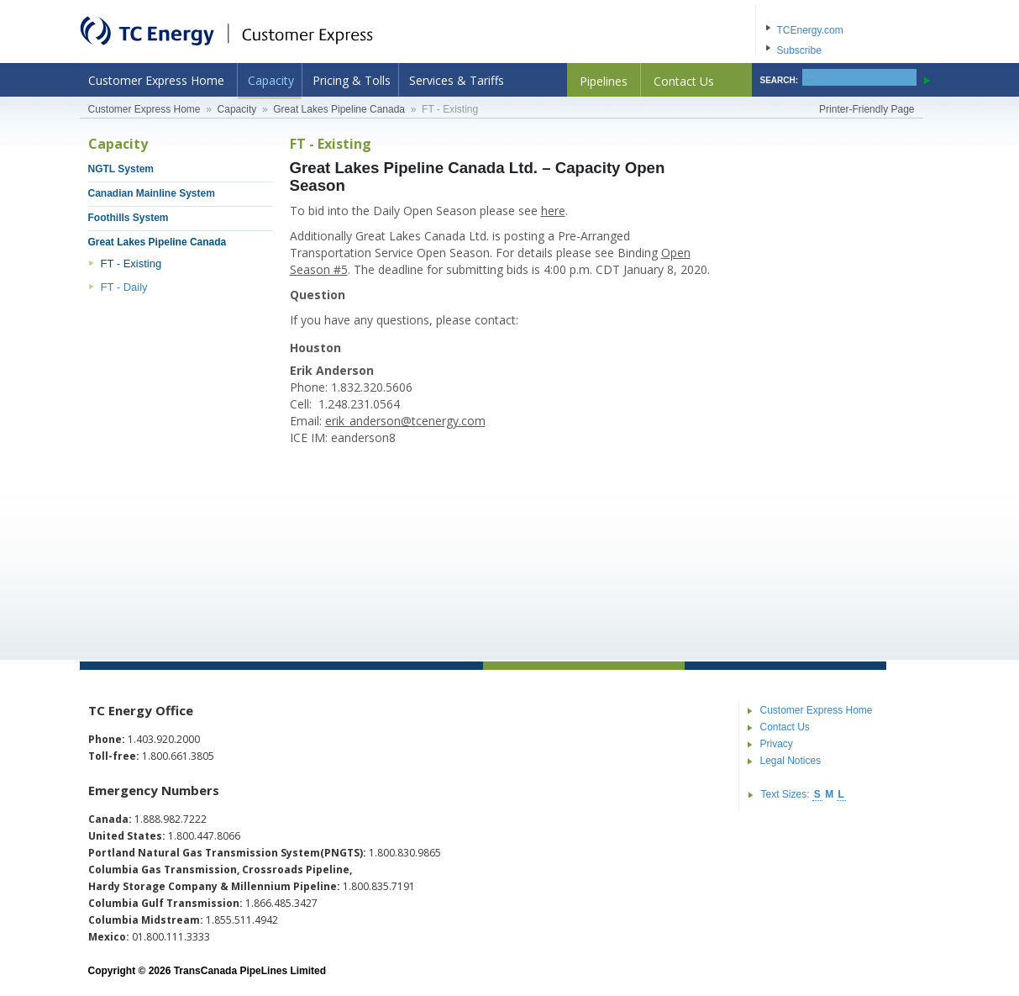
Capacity (271, 80)
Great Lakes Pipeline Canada (339, 109)
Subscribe (799, 50)
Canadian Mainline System (151, 193)
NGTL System (121, 169)
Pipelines (604, 81)
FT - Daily (124, 287)
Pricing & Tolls (352, 80)
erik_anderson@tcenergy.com (405, 421)
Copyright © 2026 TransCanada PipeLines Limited (207, 971)
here (553, 211)
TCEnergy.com (810, 30)
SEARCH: (779, 80)
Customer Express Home (156, 80)
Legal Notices (791, 761)
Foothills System (128, 218)
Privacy (776, 744)
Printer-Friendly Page (866, 109)
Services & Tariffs (456, 80)
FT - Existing (131, 263)
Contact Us (684, 81)
